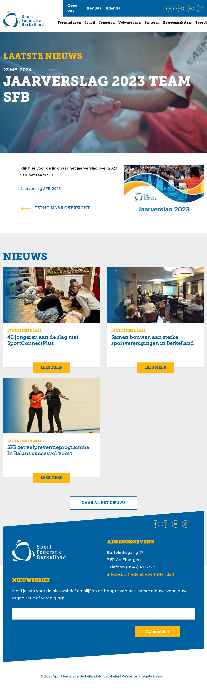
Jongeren (107, 22)
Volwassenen (129, 22)
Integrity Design (151, 676)
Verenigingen (69, 22)
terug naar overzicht (62, 208)
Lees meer (52, 368)
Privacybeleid (110, 676)
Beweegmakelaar (177, 22)
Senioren (151, 22)
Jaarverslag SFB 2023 (40, 188)
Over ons (72, 8)
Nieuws (93, 8)
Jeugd (89, 22)
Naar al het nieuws (103, 503)
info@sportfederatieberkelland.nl (140, 574)
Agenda (112, 8)
